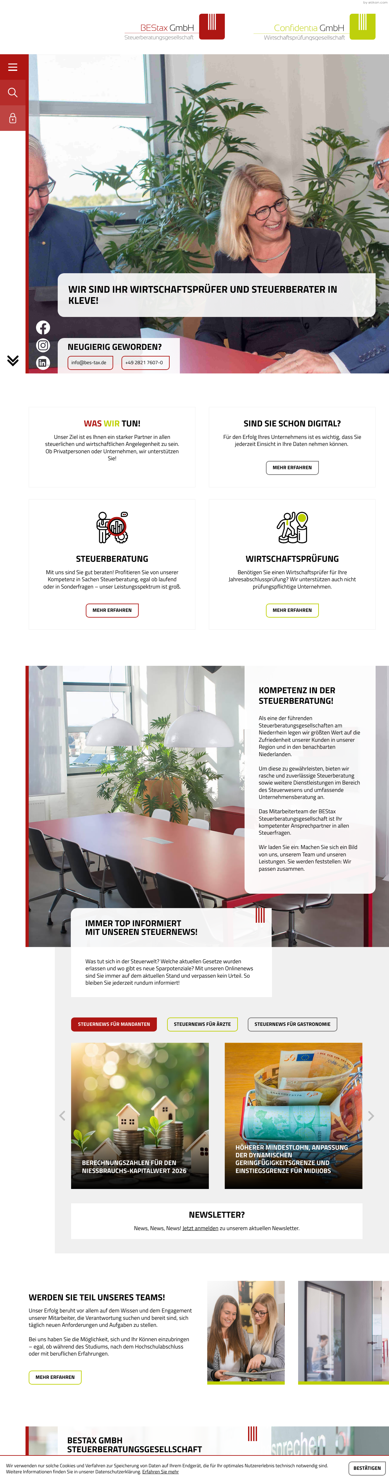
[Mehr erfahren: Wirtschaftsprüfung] (292, 611)
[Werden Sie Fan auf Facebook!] (43, 327)
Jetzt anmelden (200, 1228)
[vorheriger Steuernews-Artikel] (62, 1115)
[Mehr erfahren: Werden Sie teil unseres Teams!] (55, 1378)
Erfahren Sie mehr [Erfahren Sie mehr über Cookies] (160, 1471)
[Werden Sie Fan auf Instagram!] (43, 345)
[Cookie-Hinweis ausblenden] (367, 1469)
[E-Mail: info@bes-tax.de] (90, 363)
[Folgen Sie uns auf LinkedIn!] (43, 363)
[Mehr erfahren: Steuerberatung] (112, 611)
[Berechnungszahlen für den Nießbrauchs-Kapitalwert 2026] (140, 1116)
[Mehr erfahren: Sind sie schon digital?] (292, 468)
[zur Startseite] (174, 27)
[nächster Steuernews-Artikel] (371, 1115)
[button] (13, 92)
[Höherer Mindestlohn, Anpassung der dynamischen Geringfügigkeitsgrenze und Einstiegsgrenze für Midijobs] (294, 1116)
